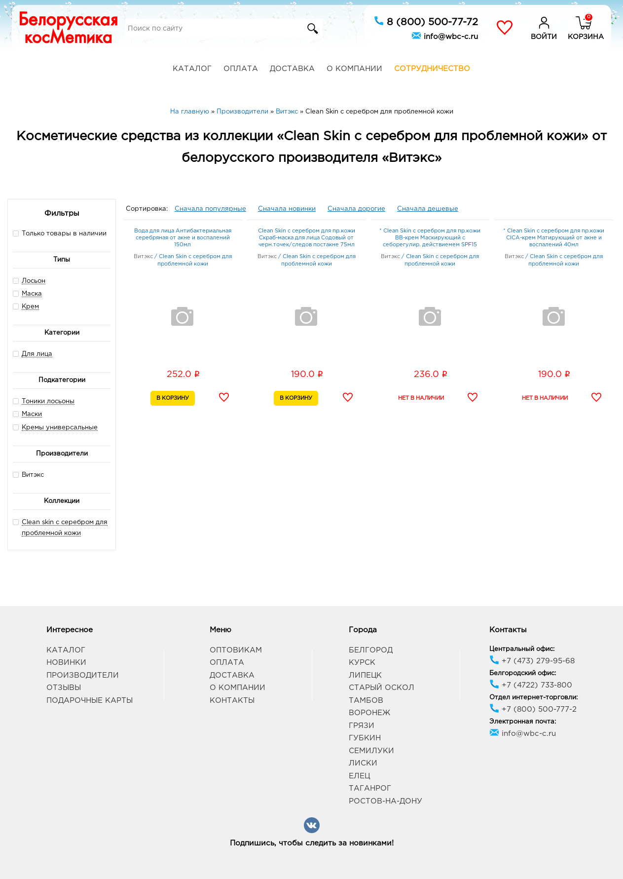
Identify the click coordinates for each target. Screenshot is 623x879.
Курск (362, 662)
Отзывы (63, 688)
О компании (354, 69)
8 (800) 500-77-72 (426, 21)
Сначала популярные (210, 209)
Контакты (232, 700)
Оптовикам (236, 650)
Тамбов (366, 700)
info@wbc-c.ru (444, 35)
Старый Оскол (381, 688)
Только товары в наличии (60, 233)
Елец (359, 776)
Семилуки (371, 751)
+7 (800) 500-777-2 (533, 709)
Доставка (292, 69)
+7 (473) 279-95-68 (532, 661)
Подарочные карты (89, 700)
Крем (30, 306)
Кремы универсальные (60, 427)
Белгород (371, 650)
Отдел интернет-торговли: (533, 697)
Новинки (66, 662)
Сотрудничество (432, 69)
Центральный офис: (521, 649)
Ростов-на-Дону (385, 801)
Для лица (37, 354)
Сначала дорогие (356, 209)
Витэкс (28, 474)
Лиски (363, 763)
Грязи (361, 726)
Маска (32, 294)
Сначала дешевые (427, 209)
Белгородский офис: (522, 673)
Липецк (365, 675)
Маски (32, 414)
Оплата (240, 69)
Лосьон (33, 281)
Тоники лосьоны (48, 401)
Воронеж (369, 713)
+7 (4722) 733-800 (530, 685)
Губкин (365, 738)
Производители (82, 675)
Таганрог (370, 788)
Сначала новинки (287, 209)
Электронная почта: (522, 722)
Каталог (192, 69)
